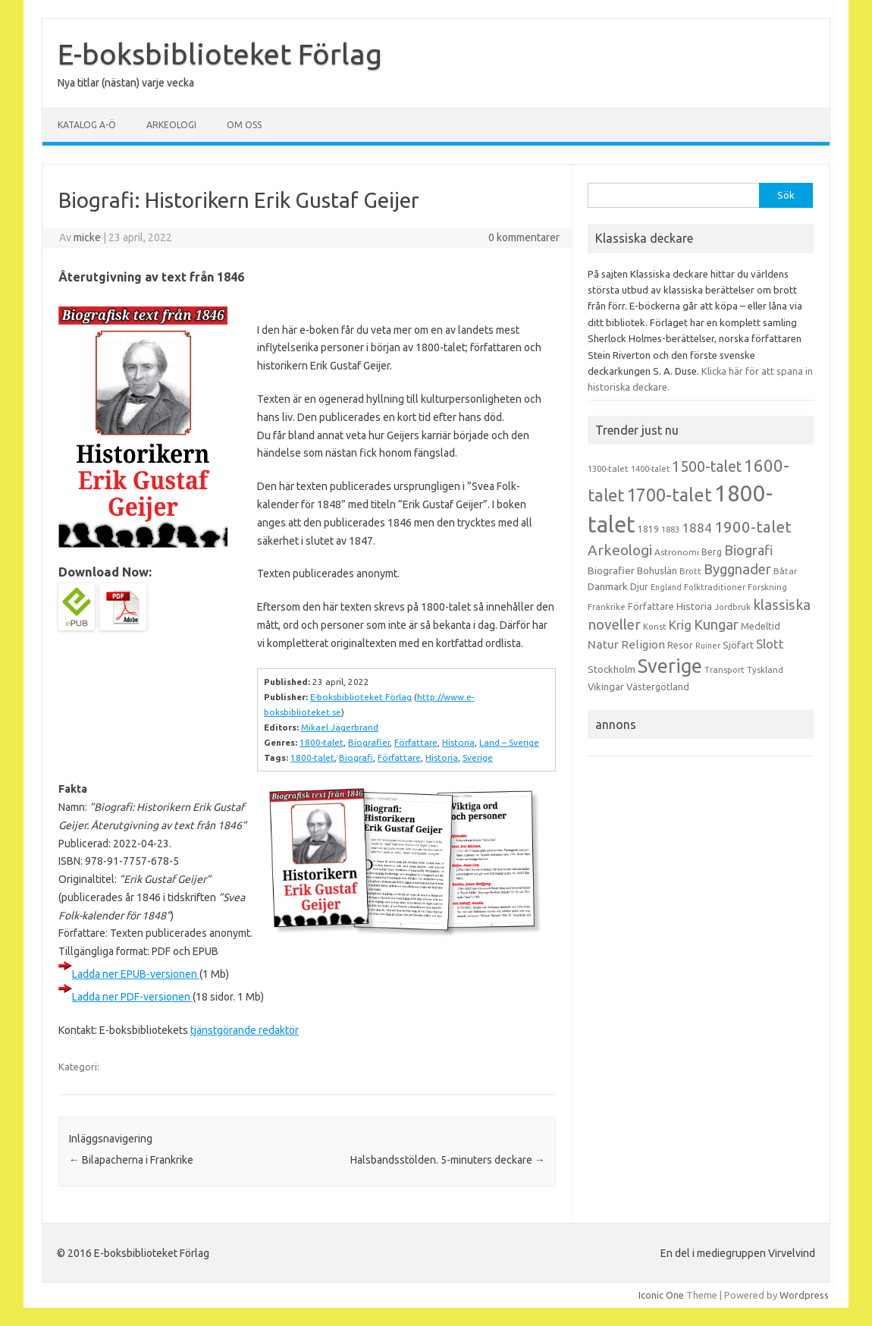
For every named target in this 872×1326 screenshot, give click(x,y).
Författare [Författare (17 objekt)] (651, 606)
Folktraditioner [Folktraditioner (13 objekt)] (714, 587)
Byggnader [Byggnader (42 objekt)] (737, 569)
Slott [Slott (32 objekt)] (770, 643)
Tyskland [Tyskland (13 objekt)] (765, 669)
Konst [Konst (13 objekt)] (655, 626)
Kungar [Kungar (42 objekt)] (716, 624)
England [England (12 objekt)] (666, 587)
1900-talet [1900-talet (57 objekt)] (753, 527)
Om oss (244, 125)
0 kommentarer (524, 237)
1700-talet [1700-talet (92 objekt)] (669, 494)
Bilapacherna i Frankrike (131, 1160)
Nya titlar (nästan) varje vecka (126, 83)
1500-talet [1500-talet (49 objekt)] (707, 466)
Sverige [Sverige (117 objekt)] (670, 666)
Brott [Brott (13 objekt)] (690, 571)
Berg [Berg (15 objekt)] (711, 552)
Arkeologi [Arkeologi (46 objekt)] (620, 550)
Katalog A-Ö (87, 125)
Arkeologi (171, 125)
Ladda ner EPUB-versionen (135, 974)
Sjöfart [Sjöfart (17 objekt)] (738, 644)
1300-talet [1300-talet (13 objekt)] (608, 468)
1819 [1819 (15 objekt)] (648, 529)
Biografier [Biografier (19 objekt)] (611, 570)
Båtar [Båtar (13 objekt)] (785, 571)
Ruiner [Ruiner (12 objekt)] (707, 645)
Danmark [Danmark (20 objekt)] (608, 586)
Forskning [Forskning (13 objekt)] (767, 587)
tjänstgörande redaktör (244, 1030)
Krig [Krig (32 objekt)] (680, 624)
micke (87, 237)
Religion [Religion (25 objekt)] (643, 644)
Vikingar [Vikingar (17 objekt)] (606, 686)
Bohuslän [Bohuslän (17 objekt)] (657, 570)
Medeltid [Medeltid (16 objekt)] (760, 626)
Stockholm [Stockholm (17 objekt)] (611, 669)
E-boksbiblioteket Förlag (220, 54)
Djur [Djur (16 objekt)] (639, 586)
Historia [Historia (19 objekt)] (694, 606)
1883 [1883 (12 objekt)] (670, 529)
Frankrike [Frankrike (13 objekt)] (607, 606)
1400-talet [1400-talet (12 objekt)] (650, 468)
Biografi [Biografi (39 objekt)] (748, 550)
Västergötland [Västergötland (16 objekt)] (657, 686)
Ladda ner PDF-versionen (132, 997)
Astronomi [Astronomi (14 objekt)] (676, 552)
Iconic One (661, 1295)
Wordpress (804, 1295)
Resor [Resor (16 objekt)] (680, 644)
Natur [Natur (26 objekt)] (603, 644)
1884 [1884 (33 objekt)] (697, 527)
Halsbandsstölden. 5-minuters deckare (447, 1160)
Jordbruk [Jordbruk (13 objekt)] (732, 606)
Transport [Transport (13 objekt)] (724, 669)
